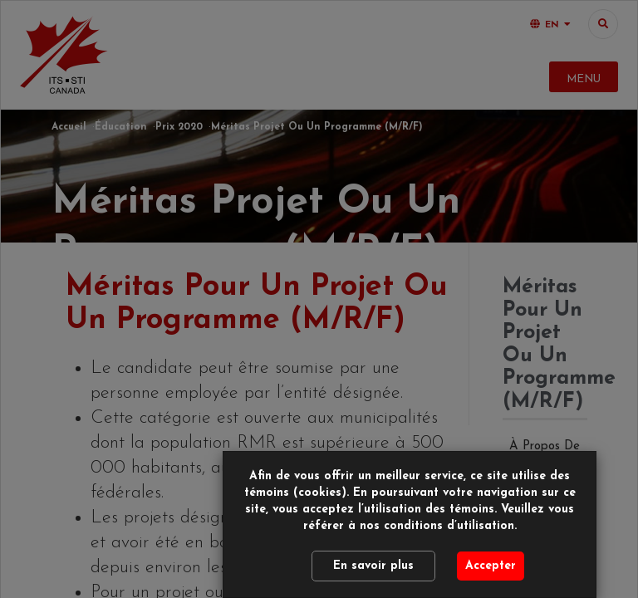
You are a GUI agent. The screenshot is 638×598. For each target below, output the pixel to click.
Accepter (490, 566)
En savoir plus (373, 566)
